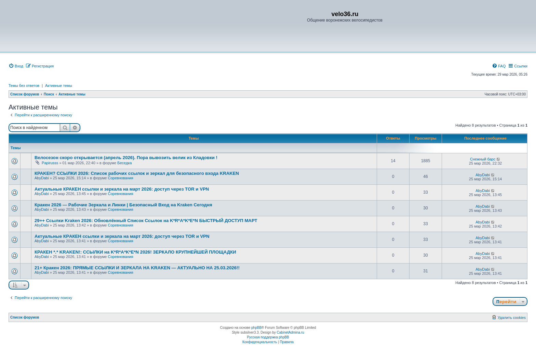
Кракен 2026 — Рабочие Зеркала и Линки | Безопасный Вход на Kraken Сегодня (123, 204)
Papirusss (50, 163)
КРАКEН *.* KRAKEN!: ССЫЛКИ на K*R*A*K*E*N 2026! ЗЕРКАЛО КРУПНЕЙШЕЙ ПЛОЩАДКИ (135, 252)
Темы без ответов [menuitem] (24, 85)
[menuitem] (16, 66)
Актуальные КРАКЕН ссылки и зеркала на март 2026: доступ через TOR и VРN (122, 189)
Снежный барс (482, 159)
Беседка (124, 163)
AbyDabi (42, 178)
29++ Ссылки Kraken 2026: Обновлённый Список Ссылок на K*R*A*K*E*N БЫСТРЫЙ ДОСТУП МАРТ (146, 220)
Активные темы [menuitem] (58, 85)
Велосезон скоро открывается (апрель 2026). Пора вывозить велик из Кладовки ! (126, 157)
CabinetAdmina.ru (290, 332)
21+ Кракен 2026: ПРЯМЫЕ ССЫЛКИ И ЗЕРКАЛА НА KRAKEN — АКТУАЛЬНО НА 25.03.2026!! (137, 267)
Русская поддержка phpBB (268, 337)
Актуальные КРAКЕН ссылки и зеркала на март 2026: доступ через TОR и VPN (122, 236)
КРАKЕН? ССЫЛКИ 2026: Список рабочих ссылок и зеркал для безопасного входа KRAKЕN (137, 173)
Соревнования (120, 178)
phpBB (256, 328)
